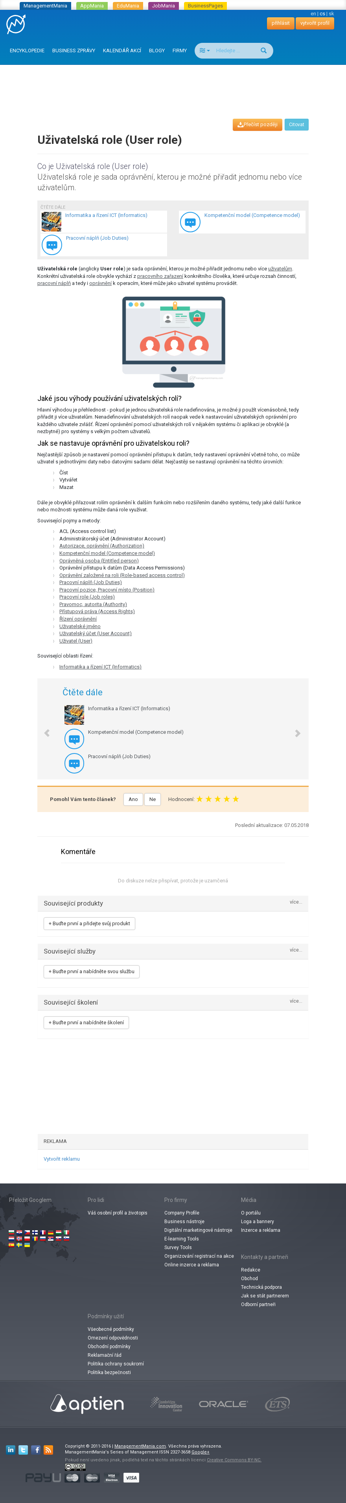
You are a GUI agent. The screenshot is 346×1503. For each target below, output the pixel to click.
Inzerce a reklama (260, 1230)
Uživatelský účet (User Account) (95, 633)
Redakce (250, 1270)
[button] (42, 728)
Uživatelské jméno (80, 626)
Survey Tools (178, 1247)
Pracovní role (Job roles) (87, 597)
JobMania (163, 6)
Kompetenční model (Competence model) (107, 553)
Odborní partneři (258, 1304)
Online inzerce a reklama (191, 1265)
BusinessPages (205, 6)
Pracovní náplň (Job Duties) (90, 582)
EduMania (128, 6)
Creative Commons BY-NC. (234, 1460)
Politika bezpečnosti (109, 1372)
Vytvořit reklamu (62, 1159)
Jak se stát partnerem (265, 1296)
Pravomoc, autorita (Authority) (93, 604)
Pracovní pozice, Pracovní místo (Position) (107, 590)
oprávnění (100, 283)
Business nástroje (184, 1221)
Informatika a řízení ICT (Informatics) (100, 667)
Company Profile (181, 1213)
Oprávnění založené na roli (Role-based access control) (122, 575)
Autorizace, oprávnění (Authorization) (101, 546)
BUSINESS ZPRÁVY (73, 50)
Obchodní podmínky (109, 1346)
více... (296, 902)
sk (331, 14)
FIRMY (180, 50)
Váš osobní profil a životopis (117, 1213)
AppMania (92, 6)
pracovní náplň (54, 283)
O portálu (251, 1213)
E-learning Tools (181, 1239)
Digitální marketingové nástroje (198, 1230)
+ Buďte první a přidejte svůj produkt (89, 923)
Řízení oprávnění (78, 619)
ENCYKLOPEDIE (27, 50)
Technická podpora (261, 1287)
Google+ (200, 1452)
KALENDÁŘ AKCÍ (122, 50)
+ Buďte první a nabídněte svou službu (91, 971)
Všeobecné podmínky (111, 1329)
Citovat (296, 124)
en (313, 14)
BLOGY (157, 50)
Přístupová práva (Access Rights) (97, 611)
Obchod (249, 1278)
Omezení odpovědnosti (113, 1338)
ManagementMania (45, 6)
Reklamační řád (104, 1355)
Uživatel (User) (75, 641)
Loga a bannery (257, 1221)
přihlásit (281, 23)
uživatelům (280, 269)
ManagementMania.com (140, 1446)
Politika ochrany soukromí (116, 1364)
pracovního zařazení (160, 276)
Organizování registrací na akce (199, 1256)
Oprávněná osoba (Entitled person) (99, 561)
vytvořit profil (314, 23)
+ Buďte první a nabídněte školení (86, 1022)
